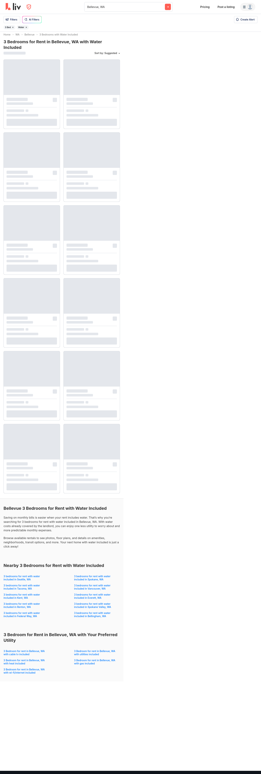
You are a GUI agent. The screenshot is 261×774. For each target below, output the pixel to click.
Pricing (205, 7)
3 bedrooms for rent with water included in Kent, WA (22, 599)
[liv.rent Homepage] (13, 7)
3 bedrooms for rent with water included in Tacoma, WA (22, 590)
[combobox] (87, 7)
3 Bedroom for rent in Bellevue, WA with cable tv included (24, 656)
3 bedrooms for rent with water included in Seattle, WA (22, 581)
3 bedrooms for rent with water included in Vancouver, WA (92, 590)
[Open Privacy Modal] (29, 7)
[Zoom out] (254, 762)
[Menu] (247, 7)
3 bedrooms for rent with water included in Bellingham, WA (92, 618)
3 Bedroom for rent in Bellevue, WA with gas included (94, 665)
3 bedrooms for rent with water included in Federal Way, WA (22, 618)
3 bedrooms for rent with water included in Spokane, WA (92, 581)
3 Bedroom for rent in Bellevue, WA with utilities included (94, 656)
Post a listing (226, 7)
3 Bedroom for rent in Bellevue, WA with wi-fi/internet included (24, 674)
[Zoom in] (254, 757)
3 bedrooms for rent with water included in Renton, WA (22, 608)
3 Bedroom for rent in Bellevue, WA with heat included (24, 665)
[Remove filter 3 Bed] (13, 27)
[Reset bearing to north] (254, 767)
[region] (192, 403)
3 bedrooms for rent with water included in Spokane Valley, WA (92, 608)
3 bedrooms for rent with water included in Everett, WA (92, 599)
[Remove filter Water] (26, 27)
